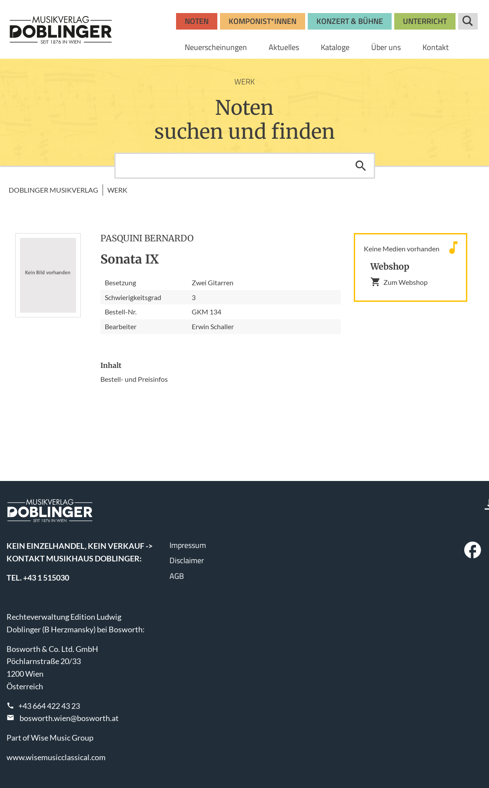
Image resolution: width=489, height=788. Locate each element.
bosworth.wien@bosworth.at (69, 718)
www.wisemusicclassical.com (56, 757)
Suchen (361, 165)
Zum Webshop (399, 282)
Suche (468, 21)
